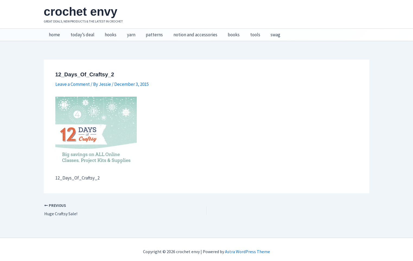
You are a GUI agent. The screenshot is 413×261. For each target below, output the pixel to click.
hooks (107, 33)
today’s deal (81, 33)
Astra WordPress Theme (247, 247)
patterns (148, 33)
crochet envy (80, 11)
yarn (127, 33)
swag (265, 33)
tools (246, 33)
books (226, 33)
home (53, 33)
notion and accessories (189, 33)
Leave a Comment (72, 80)
